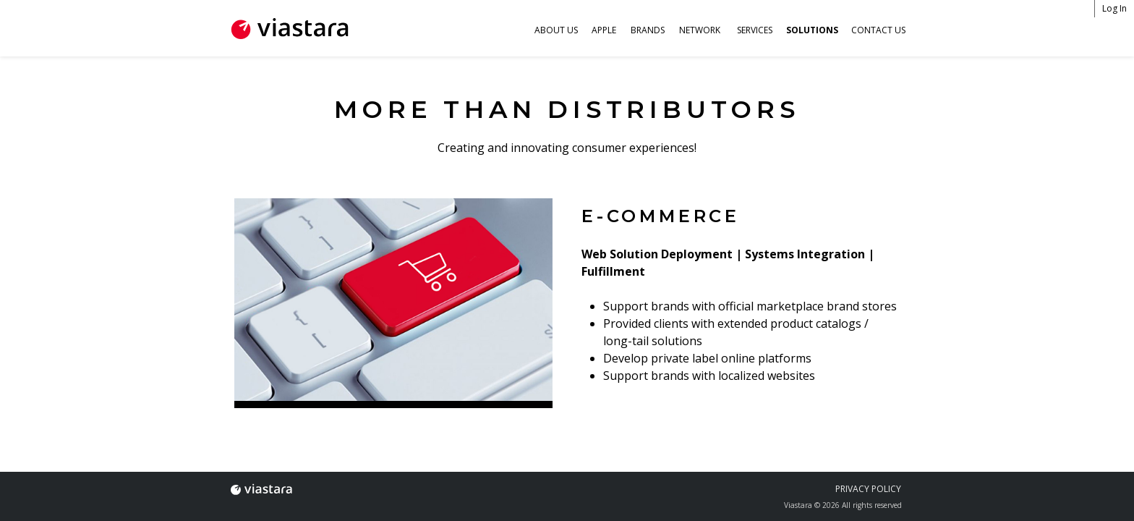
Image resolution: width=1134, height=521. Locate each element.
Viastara (261, 489)
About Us (556, 30)
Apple (604, 30)
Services (754, 30)
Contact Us (878, 30)
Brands (648, 30)
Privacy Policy (868, 489)
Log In (1114, 8)
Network (699, 30)
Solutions (812, 30)
